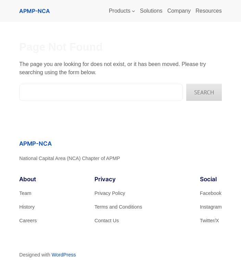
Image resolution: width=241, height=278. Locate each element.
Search (204, 92)
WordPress (64, 254)
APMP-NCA (34, 11)
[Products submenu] (133, 11)
